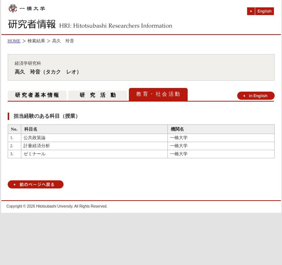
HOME (14, 40)
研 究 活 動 (98, 95)
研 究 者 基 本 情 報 (37, 95)
